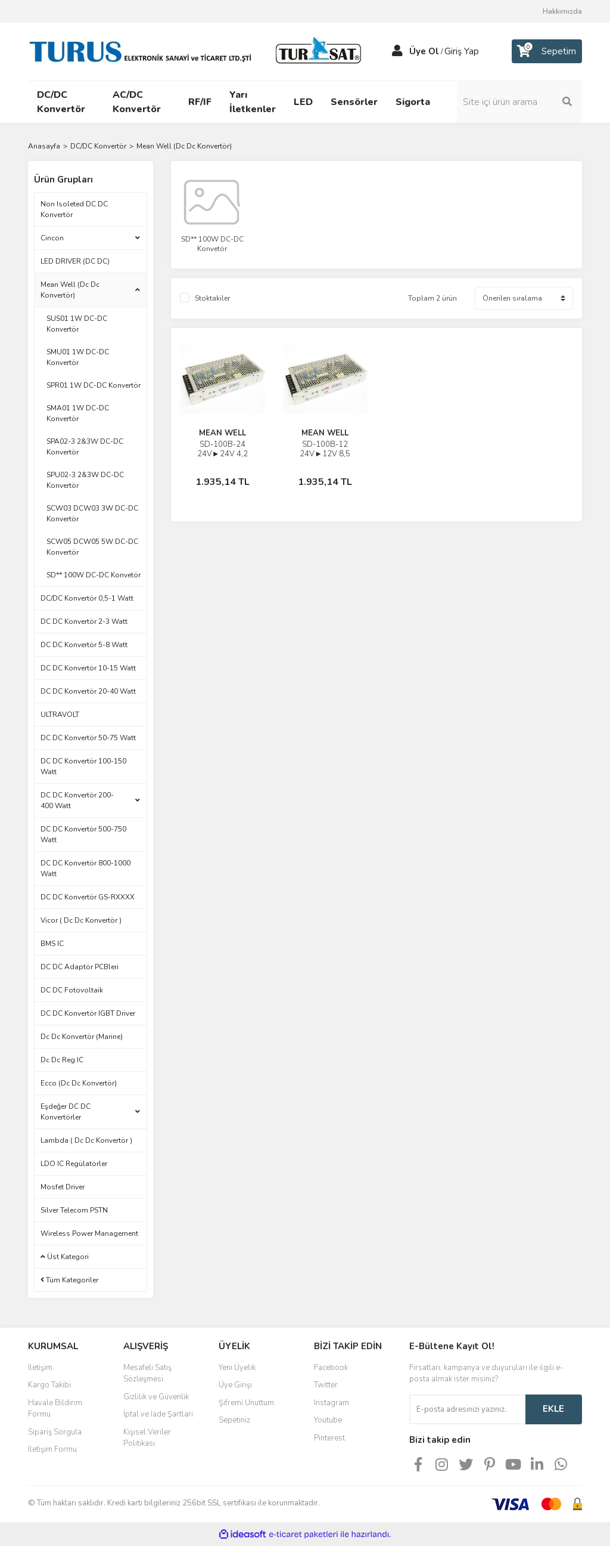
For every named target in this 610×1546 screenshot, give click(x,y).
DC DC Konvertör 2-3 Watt (84, 621)
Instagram (331, 1402)
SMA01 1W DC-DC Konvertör (77, 413)
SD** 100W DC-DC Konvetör (93, 575)
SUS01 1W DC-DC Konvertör (76, 324)
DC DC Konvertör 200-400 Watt (77, 800)
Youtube (328, 1420)
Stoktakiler (212, 298)
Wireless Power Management (89, 1233)
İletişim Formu (52, 1449)
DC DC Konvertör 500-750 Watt (83, 834)
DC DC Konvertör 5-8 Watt (84, 645)
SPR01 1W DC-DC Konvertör (93, 385)
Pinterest (329, 1438)
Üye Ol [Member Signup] (424, 51)
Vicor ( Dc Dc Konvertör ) (81, 920)
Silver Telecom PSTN (74, 1210)
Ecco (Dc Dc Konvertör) (79, 1083)
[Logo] (198, 50)
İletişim (40, 1367)
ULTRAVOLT (60, 714)
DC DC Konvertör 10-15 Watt (88, 668)
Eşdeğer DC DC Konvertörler (66, 1112)
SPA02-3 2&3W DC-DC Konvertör (84, 447)
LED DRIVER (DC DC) (75, 261)
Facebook (331, 1367)
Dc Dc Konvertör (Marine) (82, 1036)
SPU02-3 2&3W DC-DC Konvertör (85, 480)
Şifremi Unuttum (246, 1402)
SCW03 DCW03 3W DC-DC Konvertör (92, 513)
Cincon (52, 238)
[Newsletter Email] (467, 1409)
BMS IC (52, 943)
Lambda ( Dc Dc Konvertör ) (86, 1140)
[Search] (519, 102)
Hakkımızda (562, 11)
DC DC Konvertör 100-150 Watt (83, 766)
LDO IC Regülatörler (74, 1163)
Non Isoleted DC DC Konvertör (74, 209)
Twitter (326, 1385)
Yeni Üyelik (237, 1367)
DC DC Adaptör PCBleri (80, 967)
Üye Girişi (235, 1385)
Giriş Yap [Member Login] (461, 51)
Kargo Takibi (49, 1385)
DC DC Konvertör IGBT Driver (88, 1013)
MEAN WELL (222, 433)
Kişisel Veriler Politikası (147, 1438)
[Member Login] (397, 51)
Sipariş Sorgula (55, 1432)
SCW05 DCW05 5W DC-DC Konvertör (92, 547)
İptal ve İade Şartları (158, 1414)
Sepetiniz (234, 1420)
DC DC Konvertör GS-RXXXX (88, 897)
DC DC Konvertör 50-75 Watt (88, 738)
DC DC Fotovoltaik (72, 990)
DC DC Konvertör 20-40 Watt (88, 691)
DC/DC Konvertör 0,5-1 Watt (87, 598)
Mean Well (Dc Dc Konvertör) (184, 146)
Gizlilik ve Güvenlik (156, 1397)
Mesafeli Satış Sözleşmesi (147, 1373)
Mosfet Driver (63, 1187)
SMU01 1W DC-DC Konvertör (77, 357)
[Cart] (547, 51)
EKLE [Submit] (553, 1409)
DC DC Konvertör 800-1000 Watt (85, 868)
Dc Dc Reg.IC (62, 1060)
